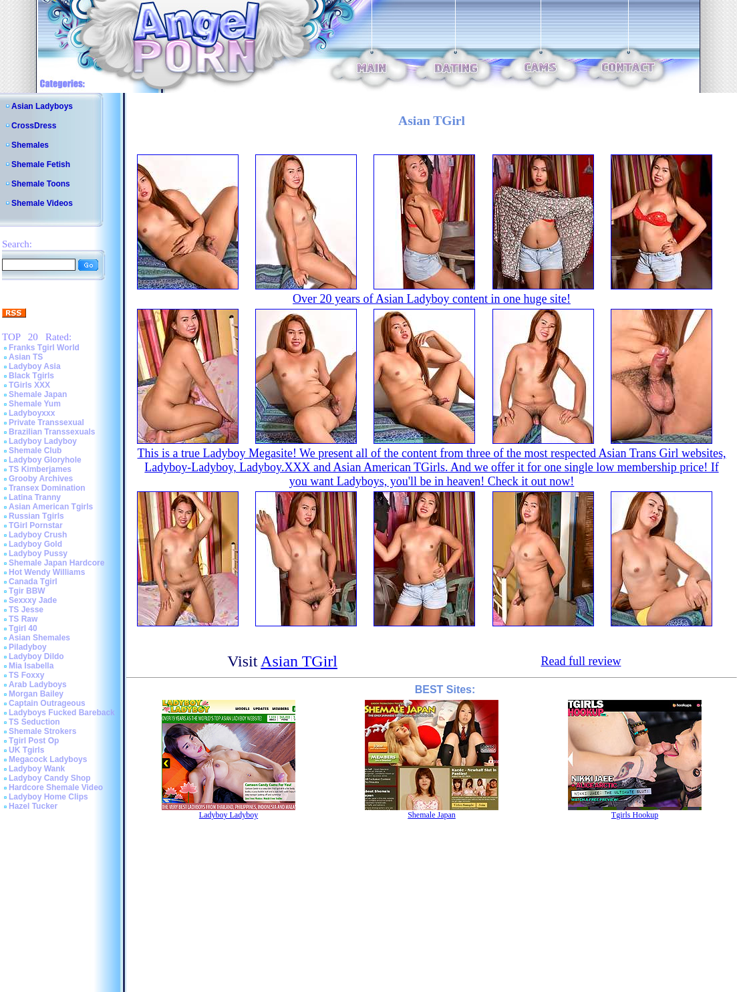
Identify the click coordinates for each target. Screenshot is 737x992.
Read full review (581, 661)
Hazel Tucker (33, 806)
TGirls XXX (29, 385)
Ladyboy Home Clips (48, 796)
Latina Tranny (35, 497)
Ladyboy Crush (38, 534)
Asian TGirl (299, 661)
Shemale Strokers (42, 731)
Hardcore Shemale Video (56, 787)
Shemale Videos (42, 203)
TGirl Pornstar (36, 525)
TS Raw (23, 619)
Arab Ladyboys (38, 684)
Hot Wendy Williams (47, 572)
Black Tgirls (31, 375)
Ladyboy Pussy (38, 553)
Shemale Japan (38, 394)
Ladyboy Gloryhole (45, 460)
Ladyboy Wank (37, 768)
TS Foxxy (26, 675)
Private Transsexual (46, 422)
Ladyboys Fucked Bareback (62, 712)
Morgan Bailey (36, 694)
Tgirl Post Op (34, 740)
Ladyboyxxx (32, 413)
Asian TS (26, 357)
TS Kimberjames (40, 469)
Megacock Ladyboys (48, 759)
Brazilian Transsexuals (52, 432)
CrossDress (33, 125)
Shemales (30, 145)
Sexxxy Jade (33, 600)
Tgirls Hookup (634, 815)
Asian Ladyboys (42, 106)
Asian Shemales (39, 637)
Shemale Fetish (40, 164)
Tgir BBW (27, 591)
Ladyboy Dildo (36, 656)
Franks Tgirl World (44, 347)
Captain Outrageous (47, 703)
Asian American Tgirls (51, 506)
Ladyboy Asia (35, 366)
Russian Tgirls (36, 516)
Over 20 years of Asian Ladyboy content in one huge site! (432, 298)
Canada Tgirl (33, 581)
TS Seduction (34, 722)
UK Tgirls (26, 750)
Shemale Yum (35, 403)
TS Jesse (26, 609)
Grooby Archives (41, 478)
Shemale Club (35, 450)
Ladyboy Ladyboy (43, 441)
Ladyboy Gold (35, 544)
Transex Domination (47, 488)
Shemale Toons (40, 184)
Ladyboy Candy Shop (50, 778)
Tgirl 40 (23, 628)
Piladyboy (28, 647)
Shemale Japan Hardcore (56, 563)
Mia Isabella (31, 665)
